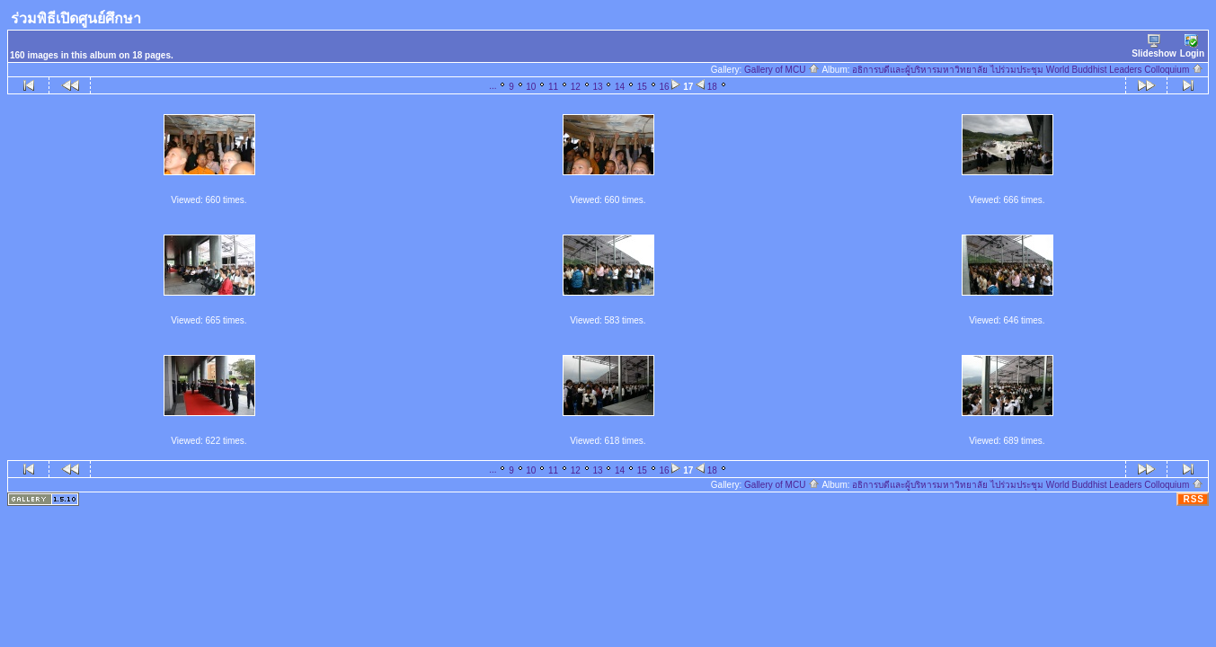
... (492, 86)
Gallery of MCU (782, 70)
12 (576, 87)
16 (664, 87)
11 (553, 87)
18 (712, 87)
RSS (1193, 499)
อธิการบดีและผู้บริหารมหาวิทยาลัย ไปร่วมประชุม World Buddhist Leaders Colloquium (1027, 70)
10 (531, 87)
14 (620, 87)
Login (1192, 46)
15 (642, 87)
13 (597, 87)
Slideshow (1154, 46)
